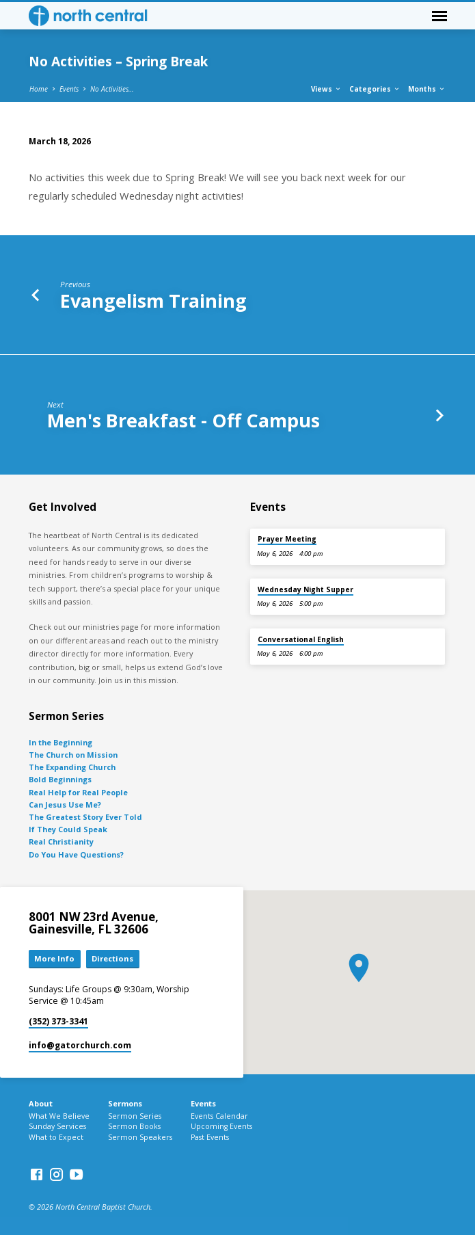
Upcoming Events (221, 1126)
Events (69, 89)
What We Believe (59, 1116)
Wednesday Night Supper (305, 589)
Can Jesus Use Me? (65, 804)
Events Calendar (219, 1116)
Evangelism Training (153, 300)
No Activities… (112, 89)
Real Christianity (61, 841)
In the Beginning (60, 742)
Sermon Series (134, 1116)
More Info (54, 958)
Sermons (125, 1103)
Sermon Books (134, 1126)
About (41, 1103)
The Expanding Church (72, 767)
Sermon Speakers (140, 1137)
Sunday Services (57, 1126)
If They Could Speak (68, 829)
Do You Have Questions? (76, 854)
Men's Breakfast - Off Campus (183, 420)
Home (38, 89)
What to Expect (56, 1137)
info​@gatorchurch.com (80, 1045)
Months (427, 89)
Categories (375, 89)
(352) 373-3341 (58, 1021)
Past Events (210, 1137)
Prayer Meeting (287, 539)
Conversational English (301, 639)
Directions (112, 958)
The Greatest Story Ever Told (85, 817)
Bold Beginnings (60, 779)
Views (326, 89)
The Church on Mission (73, 754)
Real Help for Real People (78, 792)
